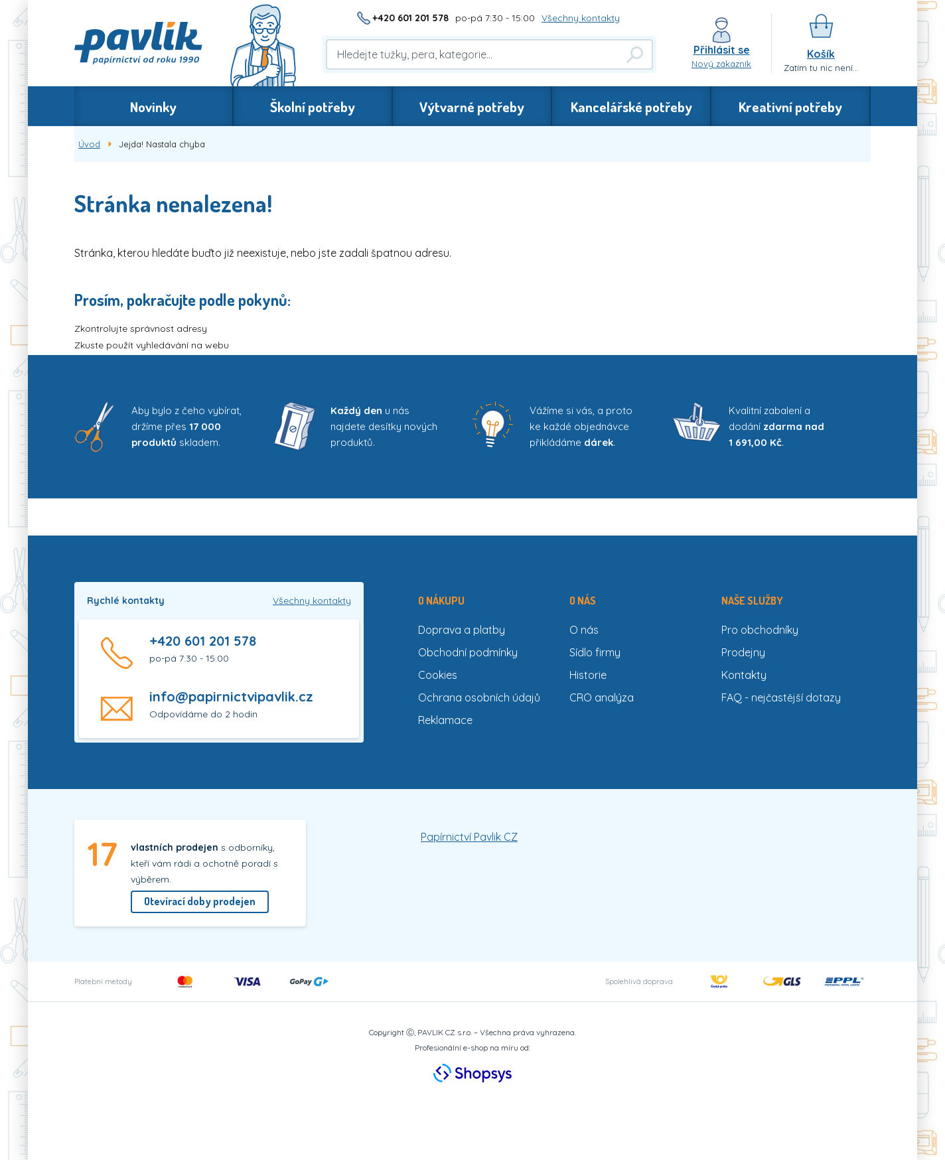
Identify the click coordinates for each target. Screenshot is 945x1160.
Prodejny (743, 652)
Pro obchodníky (759, 629)
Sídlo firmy (594, 652)
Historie (588, 675)
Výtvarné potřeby (471, 106)
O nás (584, 629)
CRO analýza (601, 697)
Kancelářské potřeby (631, 106)
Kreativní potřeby (790, 106)
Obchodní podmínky (468, 652)
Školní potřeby (312, 106)
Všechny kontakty (581, 18)
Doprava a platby (461, 629)
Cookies (437, 675)
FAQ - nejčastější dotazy (781, 697)
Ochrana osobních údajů (479, 697)
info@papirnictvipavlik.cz (231, 696)
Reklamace (445, 720)
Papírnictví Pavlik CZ (469, 836)
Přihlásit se (721, 49)
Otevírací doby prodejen (199, 901)
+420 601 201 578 (410, 18)
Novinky (153, 106)
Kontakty (743, 675)
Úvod (89, 144)
